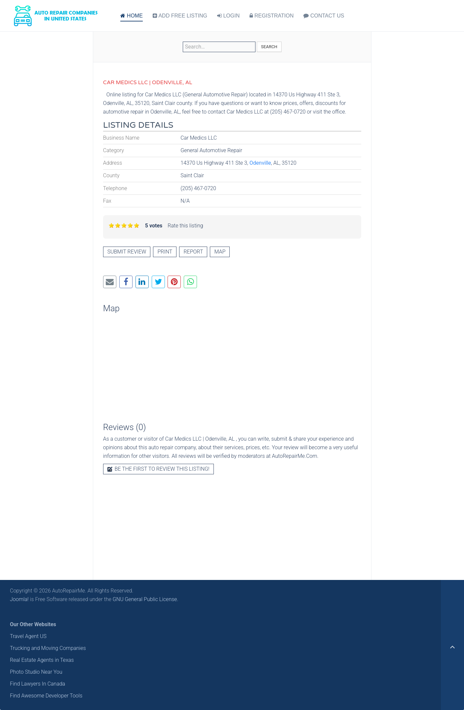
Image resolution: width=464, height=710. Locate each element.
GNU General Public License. (145, 599)
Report (193, 252)
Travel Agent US (28, 636)
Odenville (260, 163)
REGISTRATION (271, 15)
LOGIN (228, 15)
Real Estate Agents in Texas (42, 660)
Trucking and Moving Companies (48, 648)
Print (164, 252)
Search (269, 46)
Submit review (126, 252)
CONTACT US (323, 15)
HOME (131, 15)
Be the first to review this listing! (158, 469)
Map (219, 252)
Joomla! (19, 599)
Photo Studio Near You (36, 672)
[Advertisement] (232, 524)
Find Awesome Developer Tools (46, 696)
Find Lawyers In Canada (37, 684)
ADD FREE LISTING (180, 15)
